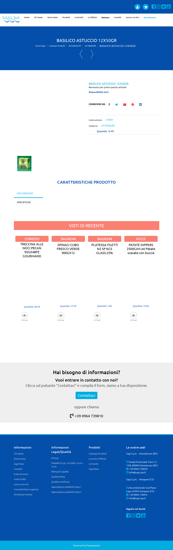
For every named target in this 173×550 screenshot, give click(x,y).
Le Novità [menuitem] (79, 17)
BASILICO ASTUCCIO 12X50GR (117, 45)
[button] (49, 118)
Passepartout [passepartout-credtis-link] (93, 545)
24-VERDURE (90, 45)
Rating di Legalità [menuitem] (60, 471)
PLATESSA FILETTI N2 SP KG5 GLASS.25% (104, 249)
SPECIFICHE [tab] (24, 202)
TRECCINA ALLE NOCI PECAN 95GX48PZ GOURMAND (31, 250)
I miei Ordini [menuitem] (20, 479)
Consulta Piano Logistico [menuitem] (26, 489)
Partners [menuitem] (105, 17)
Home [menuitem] (26, 17)
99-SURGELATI (75, 45)
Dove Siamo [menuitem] (53, 17)
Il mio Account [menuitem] (21, 474)
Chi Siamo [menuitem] (38, 17)
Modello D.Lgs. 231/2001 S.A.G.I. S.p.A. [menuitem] (67, 465)
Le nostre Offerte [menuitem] (97, 458)
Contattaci (86, 395)
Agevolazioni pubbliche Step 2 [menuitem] (66, 491)
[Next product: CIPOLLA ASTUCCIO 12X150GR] (92, 54)
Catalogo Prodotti (57, 45)
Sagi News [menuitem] (19, 463)
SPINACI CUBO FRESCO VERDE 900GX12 (68, 249)
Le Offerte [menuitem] (92, 17)
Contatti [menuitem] (117, 17)
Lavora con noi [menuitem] (21, 484)
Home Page (40, 45)
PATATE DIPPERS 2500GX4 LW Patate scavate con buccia (141, 249)
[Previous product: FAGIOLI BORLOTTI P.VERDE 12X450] (81, 54)
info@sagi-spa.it (137, 472)
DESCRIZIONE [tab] (25, 193)
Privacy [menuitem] (54, 458)
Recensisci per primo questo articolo (107, 87)
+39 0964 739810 (86, 416)
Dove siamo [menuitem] (20, 458)
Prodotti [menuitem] (66, 17)
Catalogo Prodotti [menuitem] (98, 453)
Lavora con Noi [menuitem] (132, 17)
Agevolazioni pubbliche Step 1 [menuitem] (66, 486)
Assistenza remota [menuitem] (23, 494)
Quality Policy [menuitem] (58, 476)
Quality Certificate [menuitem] (60, 481)
